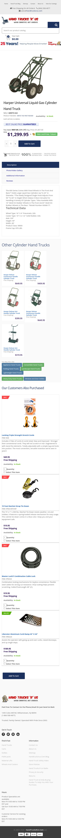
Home (6, 4)
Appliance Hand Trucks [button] (12, 366)
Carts (4, 749)
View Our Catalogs (51, 4)
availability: (8, 464)
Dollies (4, 753)
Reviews (9, 181)
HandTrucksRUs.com (34, 830)
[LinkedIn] (18, 734)
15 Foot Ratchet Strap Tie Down (15, 506)
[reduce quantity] (6, 144)
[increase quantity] (15, 144)
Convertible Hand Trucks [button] (33, 366)
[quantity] (11, 144)
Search (52, 25)
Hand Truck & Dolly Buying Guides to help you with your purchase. (41, 782)
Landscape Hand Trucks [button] (31, 369)
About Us (40, 4)
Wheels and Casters (10, 764)
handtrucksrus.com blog (39, 756)
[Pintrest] (13, 734)
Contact (32, 4)
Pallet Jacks (6, 756)
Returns (32, 776)
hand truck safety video (39, 760)
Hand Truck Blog (15, 4)
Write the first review (25, 116)
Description (12, 165)
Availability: (41, 116)
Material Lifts (7, 760)
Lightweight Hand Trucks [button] (12, 373)
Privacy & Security (36, 772)
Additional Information (15, 175)
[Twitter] (8, 734)
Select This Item (12, 472)
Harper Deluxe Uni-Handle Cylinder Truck (12, 313)
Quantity (10, 469)
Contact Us (33, 745)
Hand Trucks (7, 745)
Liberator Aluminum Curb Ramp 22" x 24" (20, 634)
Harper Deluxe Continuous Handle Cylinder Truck (11, 277)
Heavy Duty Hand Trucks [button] (12, 379)
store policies (34, 764)
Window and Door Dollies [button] (34, 379)
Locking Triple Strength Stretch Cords (18, 435)
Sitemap (25, 4)
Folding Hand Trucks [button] (11, 369)
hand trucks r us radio (38, 768)
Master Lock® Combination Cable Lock (18, 576)
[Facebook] (3, 734)
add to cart (29, 144)
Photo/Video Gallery (14, 170)
